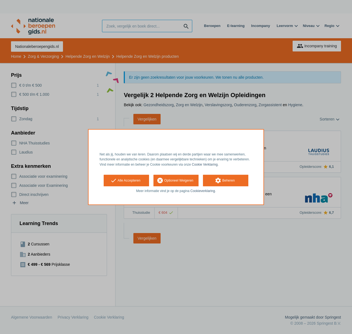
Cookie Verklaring (205, 164)
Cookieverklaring (202, 191)
